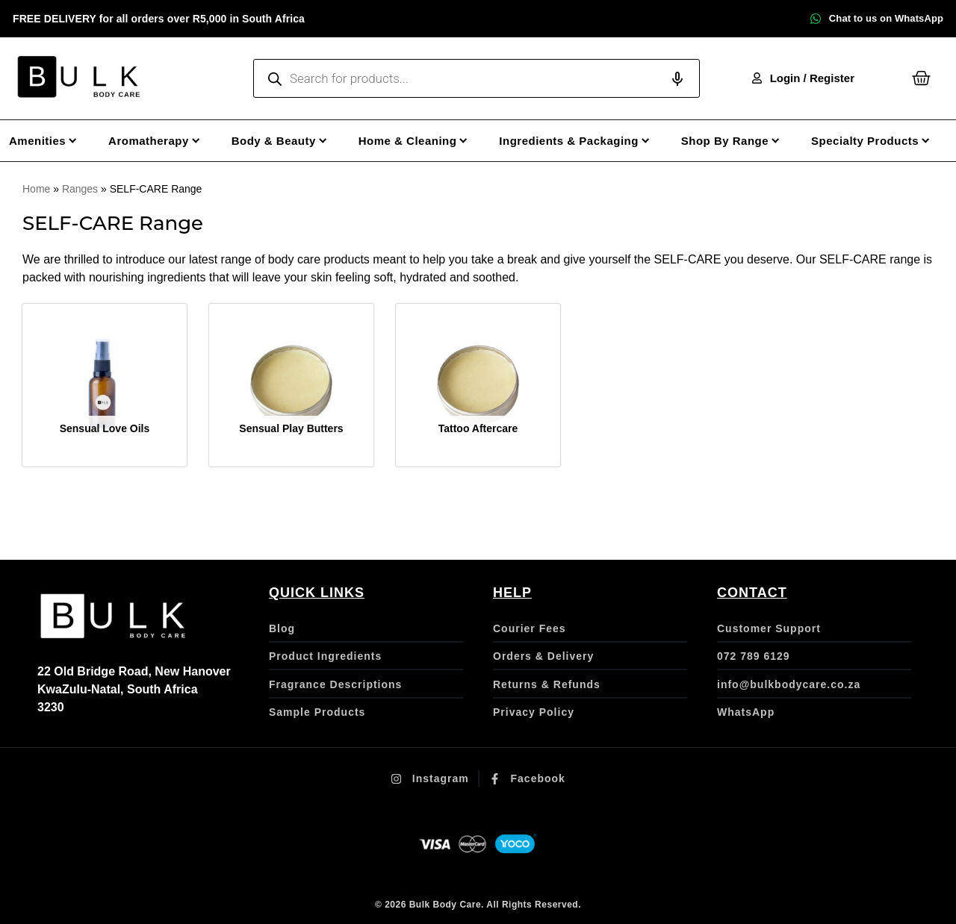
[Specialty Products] (879, 141)
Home (36, 189)
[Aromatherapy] (163, 141)
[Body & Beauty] (288, 141)
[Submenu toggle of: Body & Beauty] (323, 141)
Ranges (80, 189)
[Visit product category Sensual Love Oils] (105, 385)
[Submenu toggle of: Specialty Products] (926, 141)
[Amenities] (51, 141)
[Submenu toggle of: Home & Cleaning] (463, 141)
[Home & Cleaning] (422, 141)
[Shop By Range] (739, 141)
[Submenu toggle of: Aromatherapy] (196, 141)
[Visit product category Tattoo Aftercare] (478, 385)
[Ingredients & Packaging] (582, 141)
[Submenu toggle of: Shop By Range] (776, 141)
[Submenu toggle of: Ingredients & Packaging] (646, 141)
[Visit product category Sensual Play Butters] (291, 385)
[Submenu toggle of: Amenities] (73, 141)
